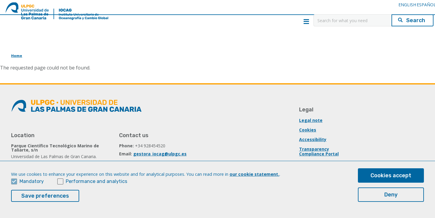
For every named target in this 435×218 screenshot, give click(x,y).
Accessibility (312, 139)
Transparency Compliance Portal (319, 151)
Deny (391, 196)
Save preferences (45, 197)
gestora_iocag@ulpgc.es (160, 154)
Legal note (310, 120)
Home (16, 56)
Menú (306, 21)
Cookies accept (390, 176)
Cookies (307, 130)
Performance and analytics (96, 182)
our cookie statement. (254, 175)
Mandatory (32, 182)
